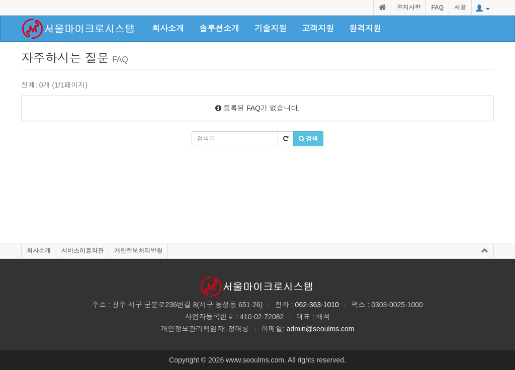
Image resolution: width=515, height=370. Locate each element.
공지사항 (408, 7)
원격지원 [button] (365, 28)
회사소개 (39, 250)
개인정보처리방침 (138, 250)
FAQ (437, 7)
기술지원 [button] (270, 28)
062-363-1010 (317, 305)
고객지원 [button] (318, 28)
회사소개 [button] (168, 28)
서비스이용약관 (82, 250)
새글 (460, 7)
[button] (483, 9)
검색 (308, 138)
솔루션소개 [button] (219, 28)
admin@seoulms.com (321, 329)
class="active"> (79, 28)
